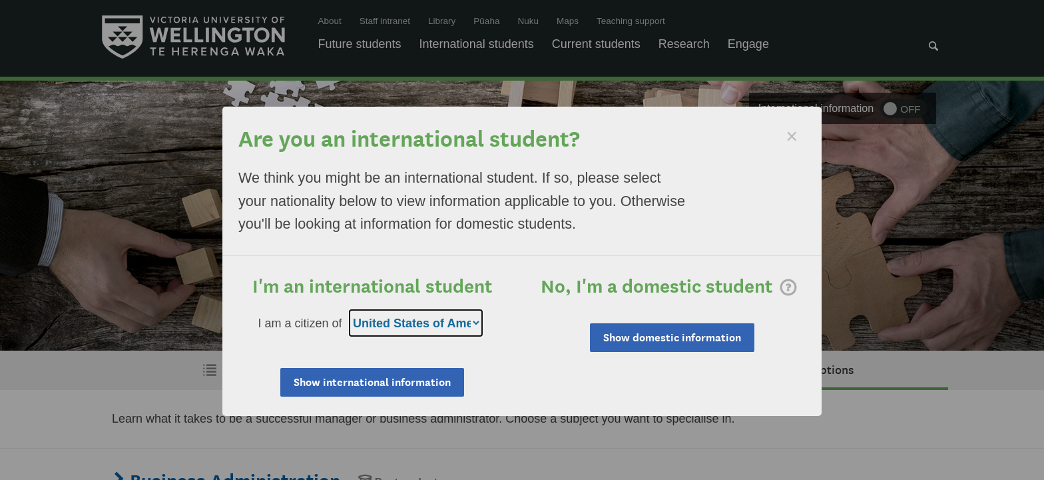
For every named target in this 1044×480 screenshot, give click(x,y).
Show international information (372, 382)
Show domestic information (672, 338)
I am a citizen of (300, 323)
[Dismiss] (792, 136)
